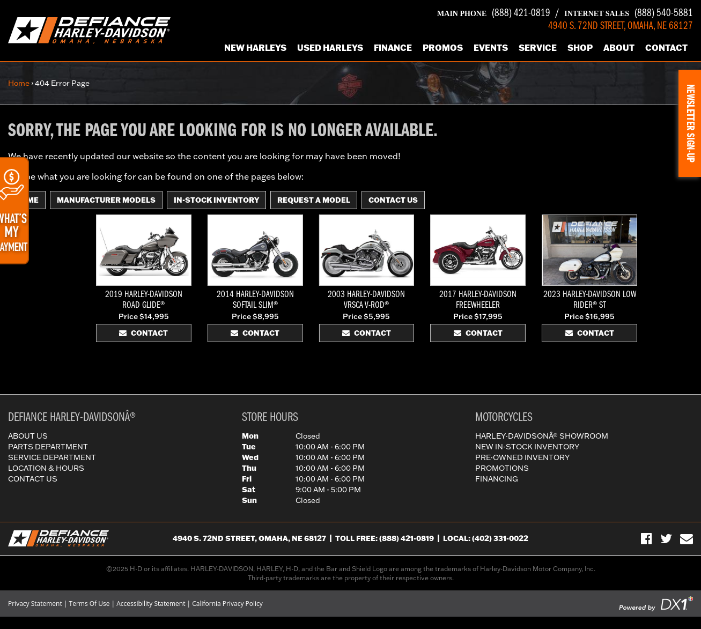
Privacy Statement (35, 603)
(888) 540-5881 (628, 13)
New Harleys (255, 47)
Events (491, 47)
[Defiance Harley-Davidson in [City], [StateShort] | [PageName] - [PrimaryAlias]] (89, 29)
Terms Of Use (89, 603)
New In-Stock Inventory (527, 447)
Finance (393, 47)
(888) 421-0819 (493, 13)
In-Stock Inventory (216, 200)
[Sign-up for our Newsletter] (686, 538)
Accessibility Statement (150, 603)
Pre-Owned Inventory (522, 457)
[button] (689, 123)
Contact (666, 47)
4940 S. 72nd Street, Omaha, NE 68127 (249, 538)
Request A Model (313, 200)
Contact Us (393, 200)
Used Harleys (330, 47)
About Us (28, 436)
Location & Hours (46, 468)
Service (538, 47)
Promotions (502, 468)
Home (18, 83)
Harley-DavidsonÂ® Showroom (541, 436)
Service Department (52, 457)
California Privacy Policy (227, 603)
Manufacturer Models (106, 200)
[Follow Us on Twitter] (666, 538)
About (618, 47)
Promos (443, 47)
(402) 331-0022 (500, 538)
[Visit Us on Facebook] (646, 538)
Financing (496, 479)
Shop (580, 47)
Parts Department (48, 447)
